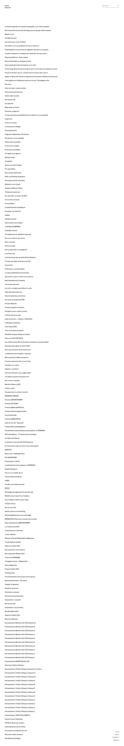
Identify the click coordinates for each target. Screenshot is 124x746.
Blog (117, 732)
